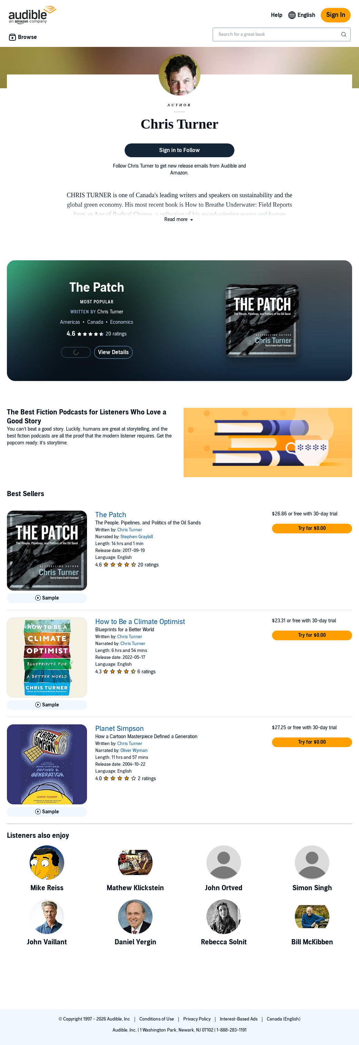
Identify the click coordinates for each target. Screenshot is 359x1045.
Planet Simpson (119, 729)
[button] (179, 219)
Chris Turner (129, 530)
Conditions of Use (157, 1019)
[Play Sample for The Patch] (47, 598)
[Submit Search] (344, 34)
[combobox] (282, 34)
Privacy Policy (197, 1019)
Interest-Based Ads (239, 1019)
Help (276, 15)
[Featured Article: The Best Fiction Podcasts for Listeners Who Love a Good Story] (268, 443)
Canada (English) (283, 1019)
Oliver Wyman (134, 750)
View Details (113, 352)
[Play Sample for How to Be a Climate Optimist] (47, 705)
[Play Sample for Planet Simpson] (47, 812)
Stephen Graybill (136, 537)
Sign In (335, 15)
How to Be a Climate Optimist (140, 622)
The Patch (110, 515)
